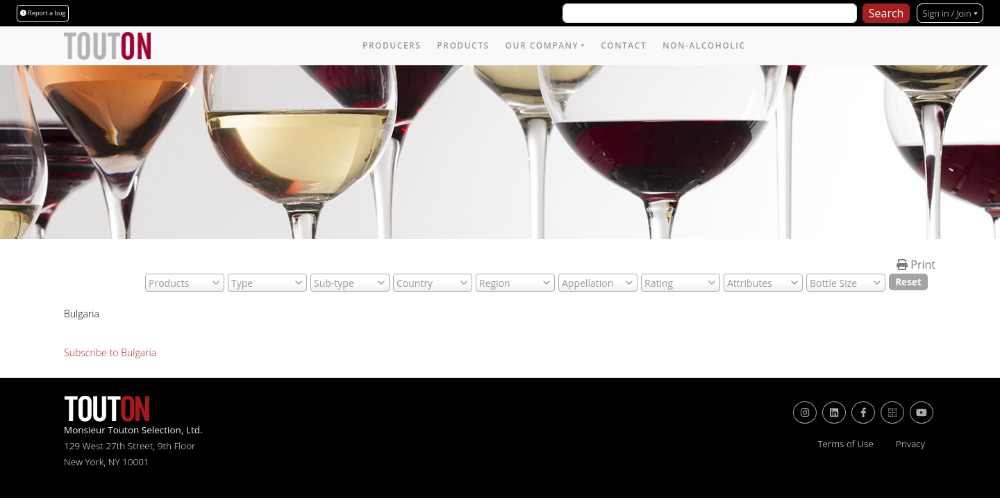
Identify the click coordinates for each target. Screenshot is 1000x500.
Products (463, 45)
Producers (391, 45)
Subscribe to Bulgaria (110, 352)
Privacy (910, 444)
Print (916, 264)
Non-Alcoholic (703, 45)
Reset (908, 281)
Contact (624, 45)
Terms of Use (845, 444)
